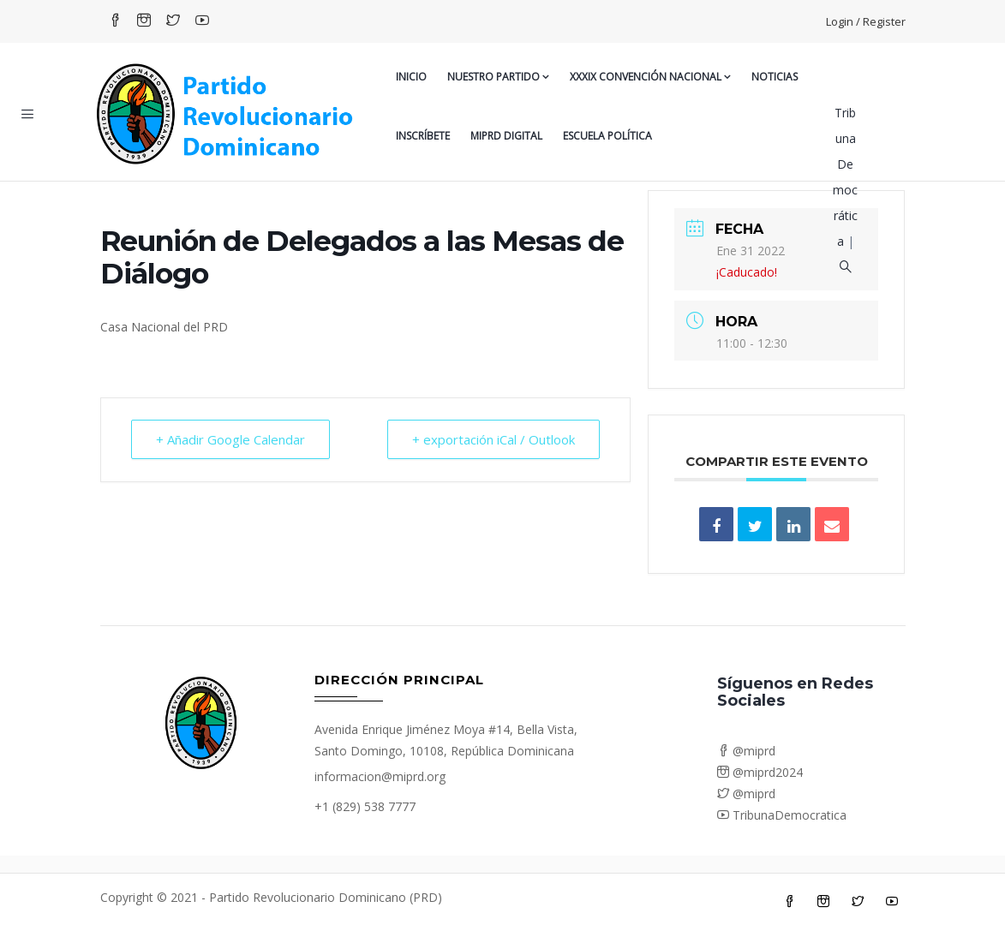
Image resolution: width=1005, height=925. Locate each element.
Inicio (411, 76)
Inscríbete (423, 135)
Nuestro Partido (498, 76)
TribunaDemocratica (781, 815)
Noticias (774, 76)
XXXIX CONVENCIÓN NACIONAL (650, 76)
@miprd (746, 751)
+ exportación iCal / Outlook (493, 439)
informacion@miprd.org (380, 776)
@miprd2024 (760, 772)
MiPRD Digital (506, 135)
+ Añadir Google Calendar (230, 439)
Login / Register (866, 21)
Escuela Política (607, 135)
